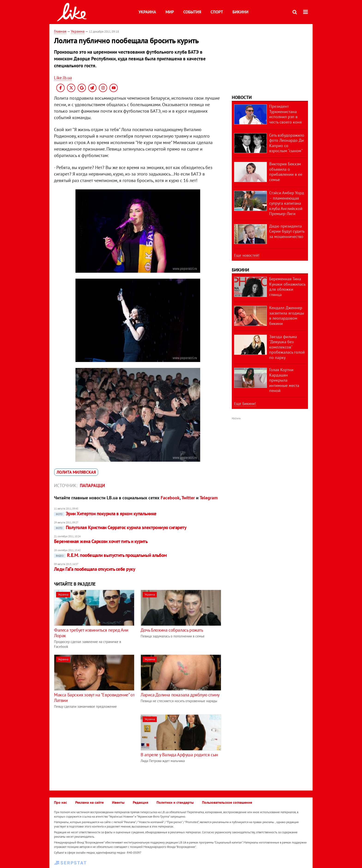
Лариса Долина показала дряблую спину (180, 695)
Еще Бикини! (245, 403)
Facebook (170, 498)
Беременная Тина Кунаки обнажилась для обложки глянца (287, 286)
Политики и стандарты (175, 802)
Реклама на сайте (89, 802)
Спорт (217, 12)
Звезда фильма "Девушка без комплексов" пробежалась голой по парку (287, 347)
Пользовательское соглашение (227, 802)
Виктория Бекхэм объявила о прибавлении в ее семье (285, 171)
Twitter (188, 498)
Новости (242, 97)
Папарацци (92, 485)
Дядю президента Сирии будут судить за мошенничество (286, 231)
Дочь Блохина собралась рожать (172, 630)
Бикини (240, 12)
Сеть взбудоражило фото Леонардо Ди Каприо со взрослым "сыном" (286, 143)
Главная (60, 31)
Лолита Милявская (76, 472)
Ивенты (118, 802)
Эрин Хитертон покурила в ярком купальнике (105, 513)
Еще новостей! (246, 255)
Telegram (209, 498)
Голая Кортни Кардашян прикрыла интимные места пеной (284, 380)
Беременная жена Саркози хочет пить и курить (101, 541)
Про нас (60, 802)
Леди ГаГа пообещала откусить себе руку (94, 569)
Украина (147, 12)
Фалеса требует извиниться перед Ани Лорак (91, 633)
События (192, 12)
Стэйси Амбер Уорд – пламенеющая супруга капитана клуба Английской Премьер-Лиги (286, 203)
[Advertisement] (93, 746)
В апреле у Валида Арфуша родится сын (179, 755)
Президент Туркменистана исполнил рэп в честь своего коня (285, 114)
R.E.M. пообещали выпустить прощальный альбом (110, 555)
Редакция (140, 802)
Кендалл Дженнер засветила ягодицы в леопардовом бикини (286, 315)
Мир (170, 12)
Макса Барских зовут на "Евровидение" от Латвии (94, 697)
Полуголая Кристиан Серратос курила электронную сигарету (120, 527)
